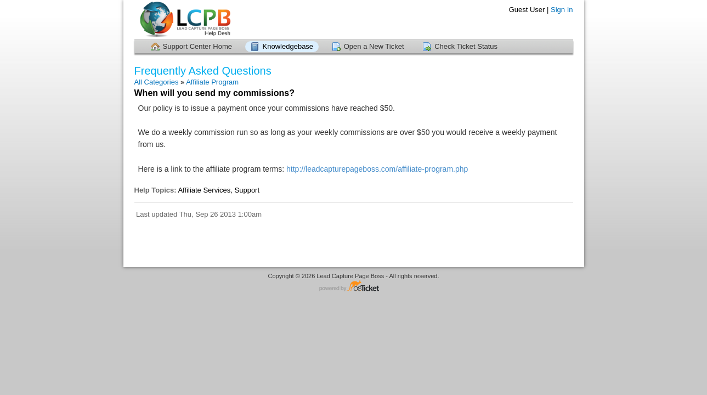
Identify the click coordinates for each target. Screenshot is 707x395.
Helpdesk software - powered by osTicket (353, 286)
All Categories (156, 82)
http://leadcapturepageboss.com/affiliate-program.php (377, 169)
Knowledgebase (288, 46)
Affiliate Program (212, 82)
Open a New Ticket (374, 46)
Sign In (562, 9)
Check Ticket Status (465, 46)
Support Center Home (197, 46)
